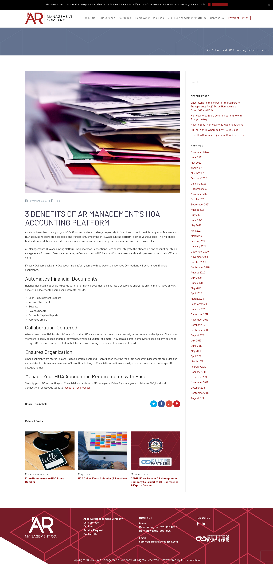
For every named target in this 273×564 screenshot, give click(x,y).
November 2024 (200, 152)
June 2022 (197, 157)
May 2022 (196, 162)
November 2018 (199, 382)
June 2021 (196, 220)
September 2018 (200, 392)
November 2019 (199, 319)
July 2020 (196, 277)
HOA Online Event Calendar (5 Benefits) (102, 478)
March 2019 (197, 361)
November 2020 (200, 256)
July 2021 (196, 214)
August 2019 (198, 335)
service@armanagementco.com (158, 541)
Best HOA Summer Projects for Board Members (217, 135)
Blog (57, 200)
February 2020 (199, 303)
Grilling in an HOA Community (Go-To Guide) (215, 129)
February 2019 (198, 366)
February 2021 (198, 241)
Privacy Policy (220, 4)
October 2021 (198, 199)
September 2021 (200, 204)
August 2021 (198, 209)
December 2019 (199, 314)
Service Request (93, 530)
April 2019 (196, 356)
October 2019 (198, 324)
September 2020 (200, 267)
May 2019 (196, 350)
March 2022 (197, 173)
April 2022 (196, 167)
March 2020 (197, 298)
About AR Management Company (103, 518)
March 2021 (197, 235)
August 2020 (198, 272)
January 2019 (198, 371)
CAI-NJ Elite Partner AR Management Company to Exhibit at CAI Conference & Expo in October (154, 482)
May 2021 (196, 225)
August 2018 (198, 398)
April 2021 (196, 230)
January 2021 (198, 246)
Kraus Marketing (190, 560)
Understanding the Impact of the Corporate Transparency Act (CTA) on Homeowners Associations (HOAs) (215, 106)
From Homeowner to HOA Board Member (44, 480)
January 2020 (198, 309)
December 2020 (200, 251)
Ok (209, 4)
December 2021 (199, 188)
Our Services (91, 522)
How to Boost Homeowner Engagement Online (217, 124)
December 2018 (199, 377)
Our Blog (88, 526)
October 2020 (198, 262)
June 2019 (196, 345)
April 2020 (196, 293)
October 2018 (198, 387)
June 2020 (197, 282)
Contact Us (90, 534)
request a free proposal (77, 387)
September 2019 (200, 330)
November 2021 (199, 193)
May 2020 (196, 288)
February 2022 (199, 178)
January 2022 (198, 183)
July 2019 (196, 340)
